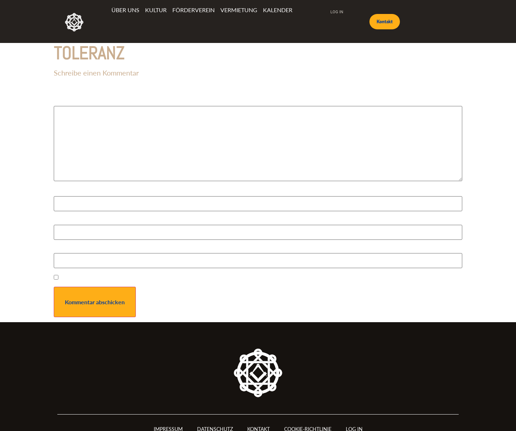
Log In (336, 11)
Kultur (156, 10)
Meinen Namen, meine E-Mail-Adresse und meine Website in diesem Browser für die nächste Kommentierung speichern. (211, 278)
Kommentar (70, 103)
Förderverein (193, 10)
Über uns (125, 10)
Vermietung (238, 10)
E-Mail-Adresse (75, 221)
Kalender (277, 10)
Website (64, 250)
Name (63, 193)
